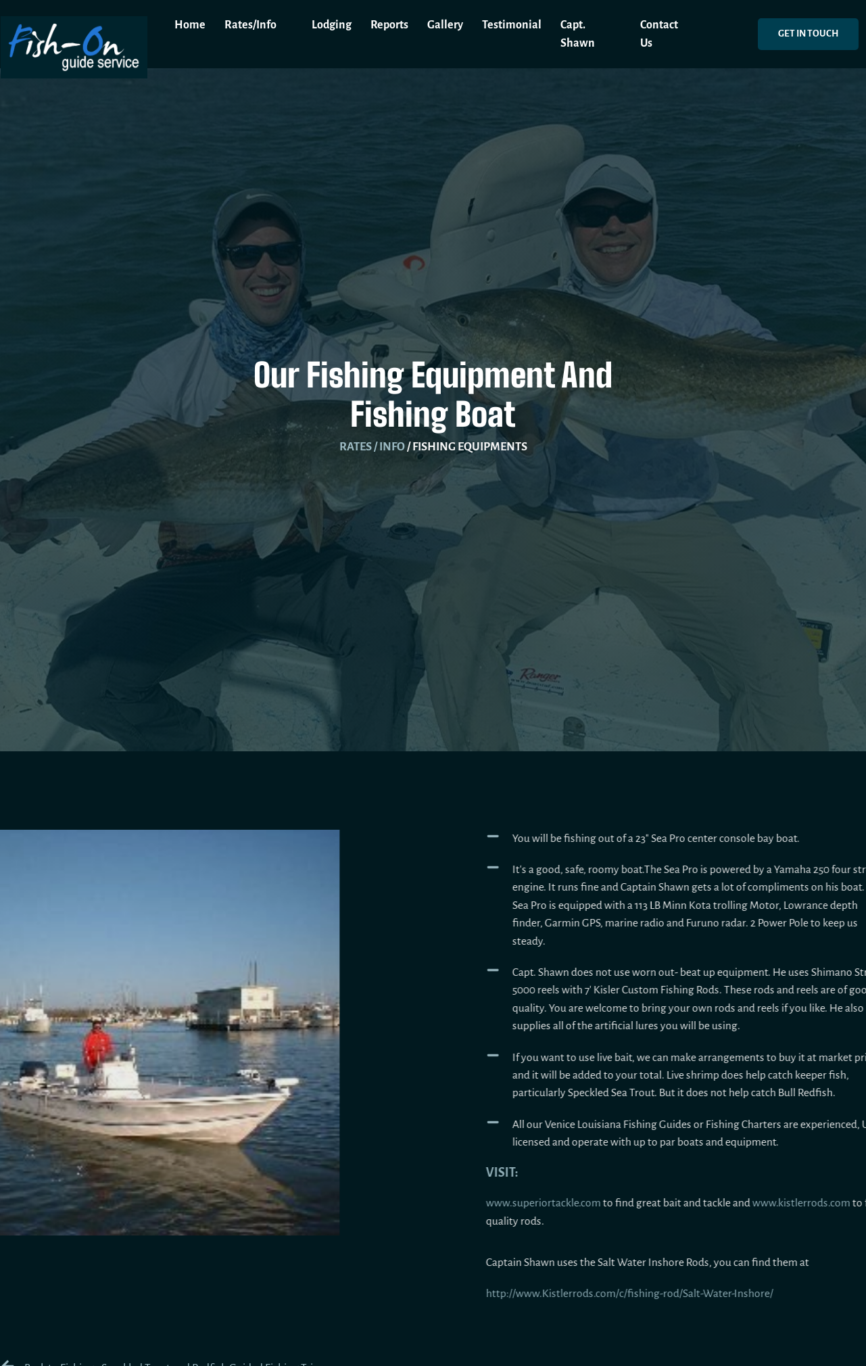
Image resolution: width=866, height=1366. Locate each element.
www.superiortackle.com (580, 1203)
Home (190, 25)
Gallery (445, 25)
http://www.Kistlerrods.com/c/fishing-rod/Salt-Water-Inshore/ (666, 1294)
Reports (389, 25)
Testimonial (512, 25)
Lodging (332, 25)
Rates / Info (372, 446)
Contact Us (659, 34)
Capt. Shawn (577, 34)
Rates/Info (258, 25)
